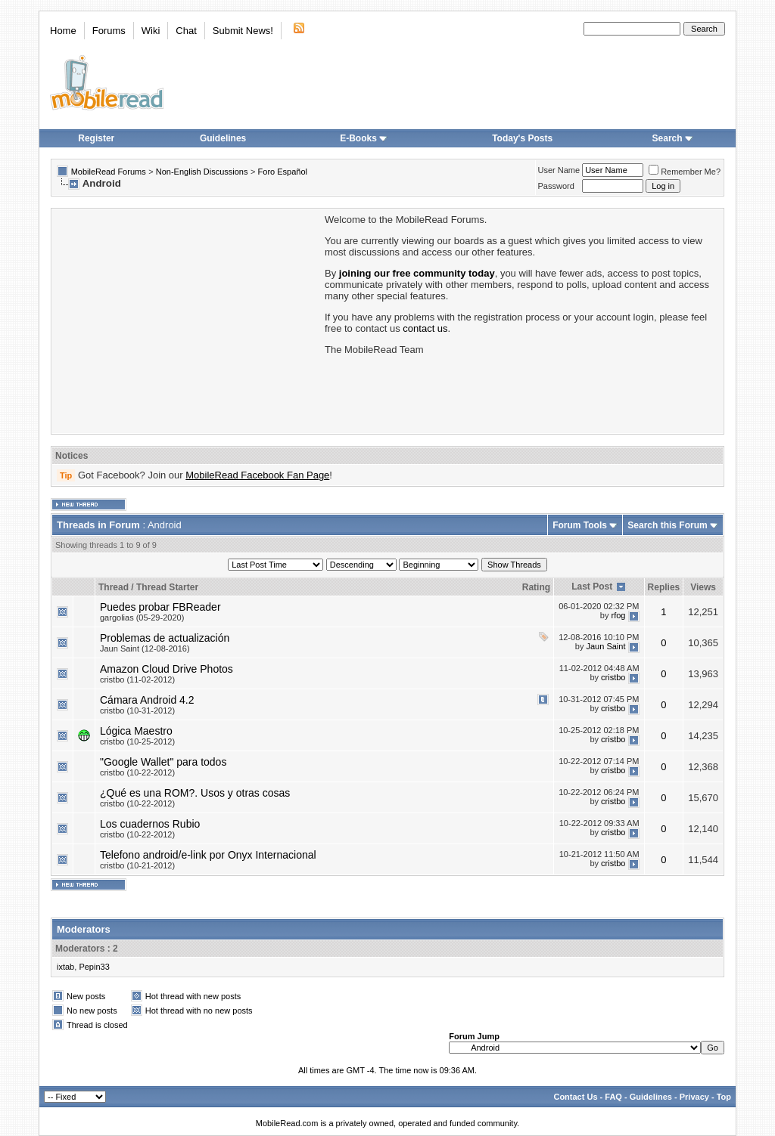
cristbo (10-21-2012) (137, 865)
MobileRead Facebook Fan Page (257, 475)
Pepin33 (94, 966)
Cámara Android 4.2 (147, 700)
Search (672, 138)
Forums (109, 30)
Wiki (151, 30)
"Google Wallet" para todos (163, 762)
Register (96, 138)
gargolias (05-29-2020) (142, 617)
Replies (664, 587)
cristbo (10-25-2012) (137, 741)
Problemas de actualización (164, 638)
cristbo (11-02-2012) (137, 679)
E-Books (364, 138)
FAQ (613, 1096)
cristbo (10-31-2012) (137, 710)
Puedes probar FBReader (160, 607)
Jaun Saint (606, 646)
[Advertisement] (187, 320)
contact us (425, 328)
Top (724, 1096)
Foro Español (282, 171)
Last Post (591, 586)
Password (556, 185)
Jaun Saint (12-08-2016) (145, 648)
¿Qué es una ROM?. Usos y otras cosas (195, 793)
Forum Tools (579, 525)
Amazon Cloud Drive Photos (166, 669)
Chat (186, 30)
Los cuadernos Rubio (150, 824)
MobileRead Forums (108, 171)
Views (703, 587)
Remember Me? (685, 171)
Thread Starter (167, 587)
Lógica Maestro (136, 731)
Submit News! (243, 30)
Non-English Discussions (202, 171)
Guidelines (223, 138)
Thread (113, 587)
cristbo (613, 677)
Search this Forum (667, 525)
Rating (536, 587)
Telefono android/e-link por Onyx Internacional (208, 855)
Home (63, 30)
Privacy (694, 1096)
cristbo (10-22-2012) (137, 772)
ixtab (65, 966)
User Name (559, 170)
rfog (619, 615)
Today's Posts (522, 138)
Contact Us (575, 1096)
